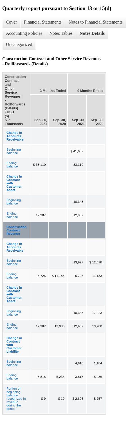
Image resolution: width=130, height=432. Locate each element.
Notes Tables (61, 33)
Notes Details (92, 33)
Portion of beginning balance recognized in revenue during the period (16, 398)
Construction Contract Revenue (16, 230)
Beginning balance (13, 151)
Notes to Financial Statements (96, 22)
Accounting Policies (24, 33)
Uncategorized (19, 44)
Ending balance (12, 164)
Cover (11, 22)
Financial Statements (43, 22)
